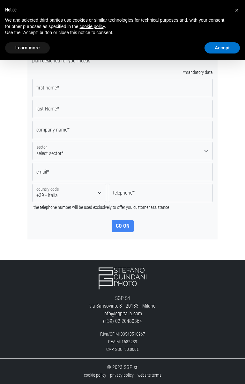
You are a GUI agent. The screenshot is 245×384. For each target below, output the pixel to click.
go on (123, 226)
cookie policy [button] (92, 26)
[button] (237, 10)
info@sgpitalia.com (122, 313)
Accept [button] (222, 47)
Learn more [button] (27, 47)
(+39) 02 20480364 (122, 321)
